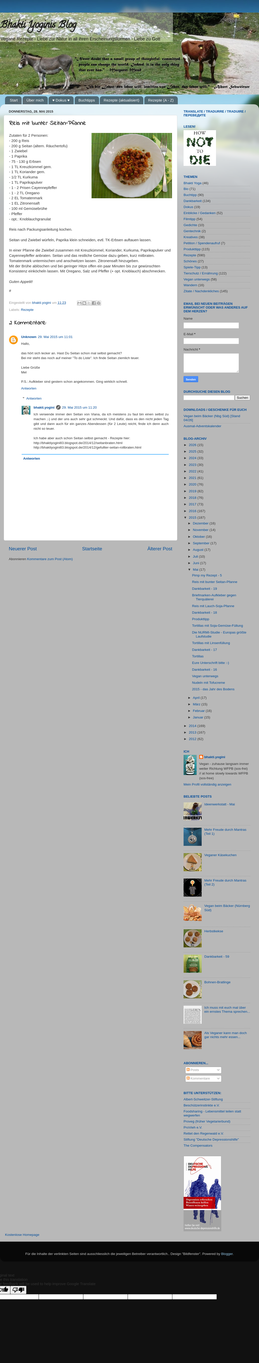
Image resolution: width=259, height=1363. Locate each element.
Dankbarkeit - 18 (204, 612)
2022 (193, 471)
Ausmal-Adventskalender (202, 426)
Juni (196, 563)
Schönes (190, 261)
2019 (193, 491)
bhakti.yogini (42, 303)
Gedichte (190, 225)
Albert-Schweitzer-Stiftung (203, 1099)
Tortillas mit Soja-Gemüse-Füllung (217, 625)
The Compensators (198, 1145)
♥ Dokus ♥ (61, 100)
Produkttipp (192, 249)
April (197, 698)
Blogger (227, 1254)
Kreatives (191, 237)
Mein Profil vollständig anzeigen (207, 784)
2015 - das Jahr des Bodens (213, 689)
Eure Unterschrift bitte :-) (210, 663)
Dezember (201, 523)
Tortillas (198, 656)
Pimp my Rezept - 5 (207, 575)
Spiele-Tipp (192, 267)
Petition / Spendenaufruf (202, 243)
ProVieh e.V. (193, 1127)
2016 (193, 511)
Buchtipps (86, 100)
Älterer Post (159, 548)
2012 (193, 739)
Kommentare (198, 1078)
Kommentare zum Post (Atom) (50, 559)
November (201, 530)
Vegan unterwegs (197, 279)
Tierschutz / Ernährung (201, 273)
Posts (193, 1070)
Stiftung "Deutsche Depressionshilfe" (211, 1139)
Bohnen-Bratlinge (217, 982)
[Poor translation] (18, 1290)
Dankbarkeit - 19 (204, 589)
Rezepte (27, 310)
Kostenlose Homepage (22, 1235)
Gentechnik (192, 231)
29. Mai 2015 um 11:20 (79, 407)
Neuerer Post (23, 548)
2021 (193, 478)
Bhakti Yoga (192, 183)
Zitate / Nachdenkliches (201, 291)
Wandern (190, 285)
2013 (193, 732)
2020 (193, 484)
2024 (193, 458)
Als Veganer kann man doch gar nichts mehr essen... (225, 1035)
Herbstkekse (213, 931)
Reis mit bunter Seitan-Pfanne (214, 582)
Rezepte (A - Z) (161, 100)
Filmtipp (189, 219)
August (198, 550)
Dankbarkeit (193, 201)
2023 (193, 465)
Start (14, 100)
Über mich (35, 100)
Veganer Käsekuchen (220, 855)
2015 (193, 517)
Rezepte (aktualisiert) (121, 100)
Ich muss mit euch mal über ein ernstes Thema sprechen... (227, 1009)
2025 (193, 451)
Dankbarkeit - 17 (204, 650)
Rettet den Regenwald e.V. (204, 1133)
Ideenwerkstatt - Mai (219, 804)
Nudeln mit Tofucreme (208, 683)
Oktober (199, 537)
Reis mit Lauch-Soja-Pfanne (213, 606)
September (201, 543)
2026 (193, 445)
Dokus (188, 207)
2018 (193, 498)
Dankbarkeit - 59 (216, 956)
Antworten (28, 388)
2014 (193, 726)
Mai (196, 569)
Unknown (28, 337)
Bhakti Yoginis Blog (38, 25)
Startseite (92, 548)
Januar (198, 717)
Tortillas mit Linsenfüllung (211, 643)
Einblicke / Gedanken (200, 213)
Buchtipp (190, 195)
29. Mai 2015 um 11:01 (55, 337)
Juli (196, 556)
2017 (193, 504)
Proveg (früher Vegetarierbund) (207, 1121)
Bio (186, 189)
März (197, 704)
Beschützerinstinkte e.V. (202, 1105)
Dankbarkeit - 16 (204, 669)
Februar (199, 711)
